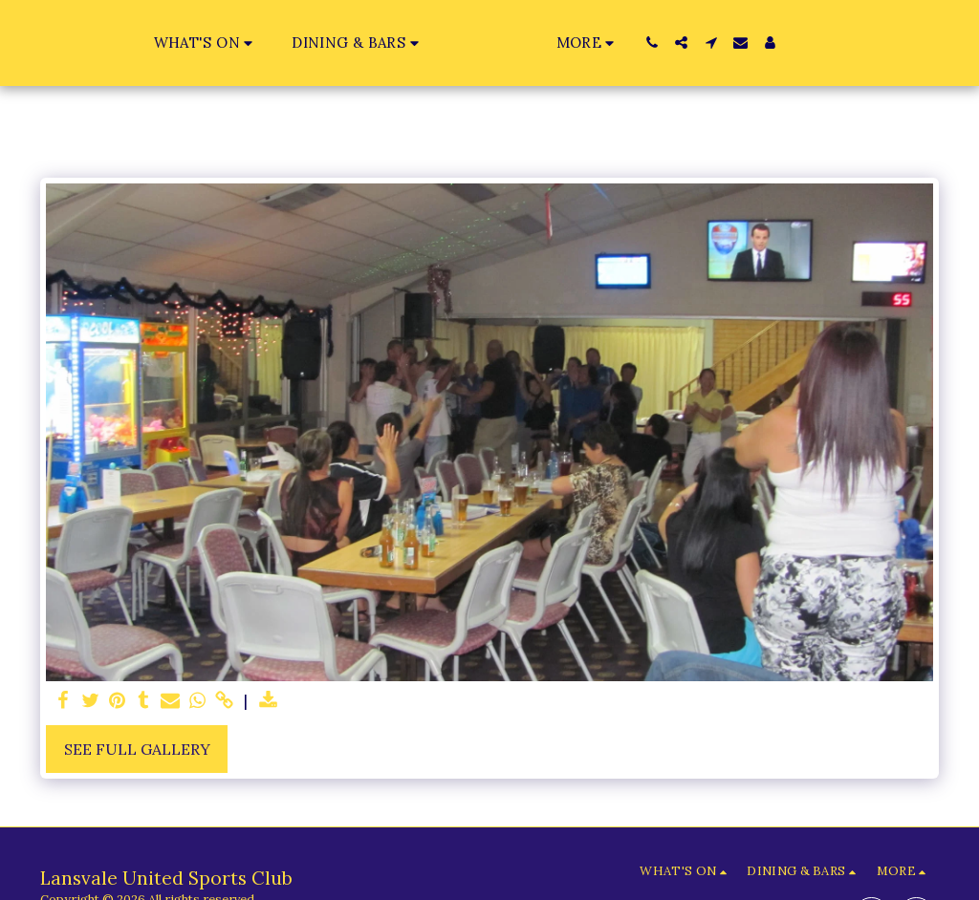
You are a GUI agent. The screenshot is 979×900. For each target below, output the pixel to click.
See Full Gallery (137, 749)
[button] (167, 42)
